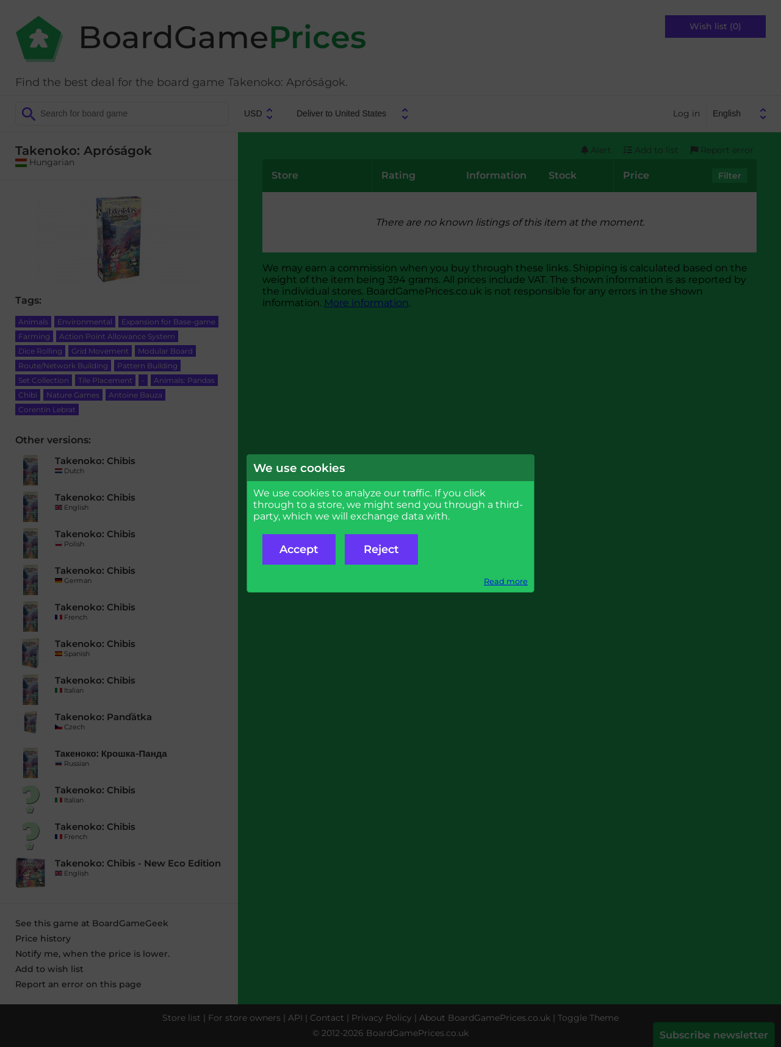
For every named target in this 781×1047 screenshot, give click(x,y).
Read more (506, 581)
